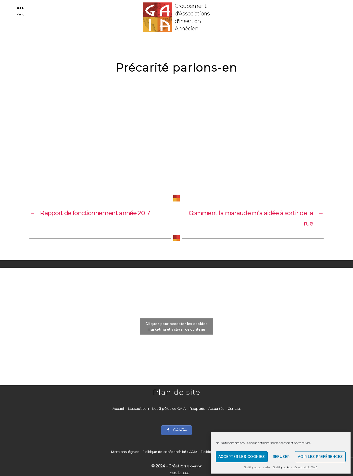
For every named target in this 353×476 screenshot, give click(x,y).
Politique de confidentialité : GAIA (295, 467)
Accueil (118, 408)
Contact (233, 408)
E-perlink (194, 466)
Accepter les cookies (241, 456)
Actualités (216, 408)
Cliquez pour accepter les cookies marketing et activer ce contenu (176, 326)
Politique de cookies (257, 467)
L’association (138, 408)
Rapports (197, 408)
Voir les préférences (320, 456)
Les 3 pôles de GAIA (169, 408)
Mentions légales (125, 452)
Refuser (281, 456)
